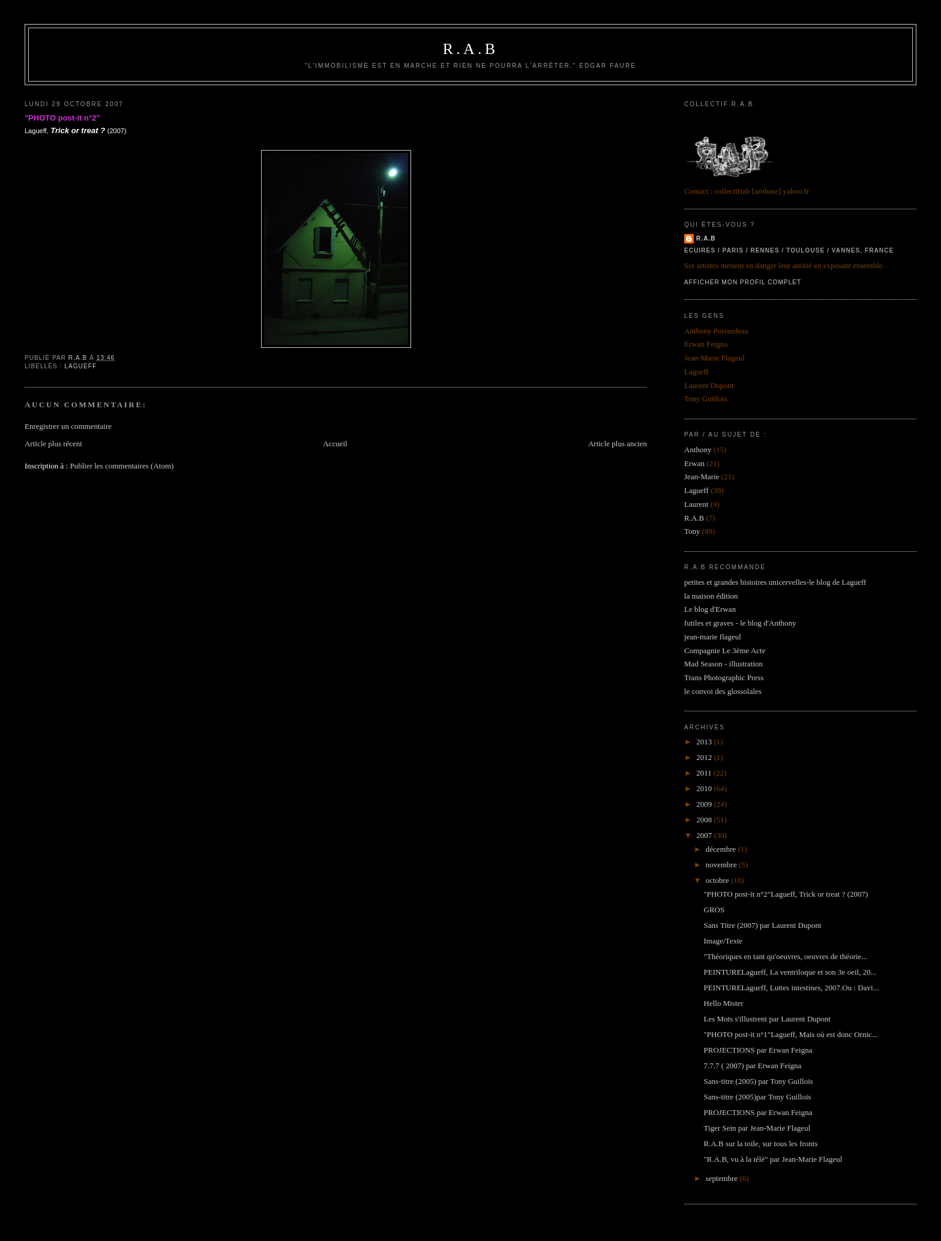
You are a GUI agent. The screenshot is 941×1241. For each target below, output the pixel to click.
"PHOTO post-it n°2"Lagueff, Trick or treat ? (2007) (786, 894)
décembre (722, 849)
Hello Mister (724, 1003)
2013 (705, 741)
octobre (718, 880)
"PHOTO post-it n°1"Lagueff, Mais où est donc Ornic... (791, 1034)
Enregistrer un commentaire (68, 426)
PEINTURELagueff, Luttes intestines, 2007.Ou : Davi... (791, 987)
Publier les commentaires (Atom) (121, 465)
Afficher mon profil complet (742, 282)
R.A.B (470, 49)
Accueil (335, 443)
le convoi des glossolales (723, 691)
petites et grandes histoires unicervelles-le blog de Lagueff (775, 582)
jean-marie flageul (712, 636)
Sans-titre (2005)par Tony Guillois (757, 1096)
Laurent (696, 504)
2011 (705, 772)
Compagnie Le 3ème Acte (724, 650)
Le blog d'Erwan (710, 609)
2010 (705, 788)
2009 (705, 804)
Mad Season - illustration (723, 663)
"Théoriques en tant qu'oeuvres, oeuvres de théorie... (786, 956)
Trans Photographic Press (723, 677)
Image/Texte (723, 940)
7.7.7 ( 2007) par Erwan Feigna (753, 1065)
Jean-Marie (701, 476)
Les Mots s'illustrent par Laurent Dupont (767, 1018)
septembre (723, 1178)
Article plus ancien (617, 443)
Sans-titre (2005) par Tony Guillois (758, 1081)
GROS (714, 909)
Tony (692, 531)
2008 (705, 819)
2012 (705, 757)
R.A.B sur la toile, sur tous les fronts (761, 1143)
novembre (722, 864)
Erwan (694, 463)
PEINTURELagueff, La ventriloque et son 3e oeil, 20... (790, 971)
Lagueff (80, 366)
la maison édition (711, 595)
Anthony (698, 449)
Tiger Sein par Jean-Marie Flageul (757, 1127)
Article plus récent (53, 443)
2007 (705, 835)
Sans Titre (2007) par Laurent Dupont (763, 925)
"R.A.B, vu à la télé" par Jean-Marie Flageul (773, 1159)
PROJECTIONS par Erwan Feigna (758, 1049)
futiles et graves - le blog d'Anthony (740, 622)
